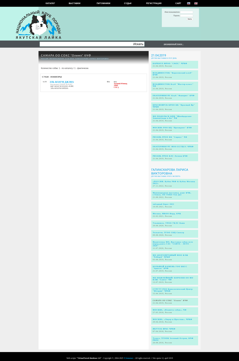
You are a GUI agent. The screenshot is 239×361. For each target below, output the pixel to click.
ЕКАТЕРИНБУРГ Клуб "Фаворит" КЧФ (174, 95)
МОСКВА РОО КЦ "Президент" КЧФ (172, 128)
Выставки (74, 3)
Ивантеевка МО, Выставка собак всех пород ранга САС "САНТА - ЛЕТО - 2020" (173, 244)
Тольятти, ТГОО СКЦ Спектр (168, 232)
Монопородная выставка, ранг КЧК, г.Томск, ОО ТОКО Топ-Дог (172, 194)
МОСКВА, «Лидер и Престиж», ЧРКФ (172, 319)
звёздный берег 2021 (163, 204)
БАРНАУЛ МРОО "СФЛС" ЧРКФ (170, 63)
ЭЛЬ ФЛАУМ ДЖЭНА (62, 82)
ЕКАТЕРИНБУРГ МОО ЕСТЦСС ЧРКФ (173, 146)
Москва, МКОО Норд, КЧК (167, 214)
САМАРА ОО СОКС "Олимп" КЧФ (66, 55)
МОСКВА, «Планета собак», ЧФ (170, 310)
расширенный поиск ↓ (174, 44)
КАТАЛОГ (50, 3)
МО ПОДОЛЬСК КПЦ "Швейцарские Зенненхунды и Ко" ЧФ (172, 117)
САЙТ (178, 3)
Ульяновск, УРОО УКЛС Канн (169, 223)
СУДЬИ (127, 3)
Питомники (103, 3)
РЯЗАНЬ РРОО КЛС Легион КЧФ (170, 156)
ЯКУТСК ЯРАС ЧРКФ (164, 329)
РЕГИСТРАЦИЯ (153, 3)
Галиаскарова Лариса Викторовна (169, 171)
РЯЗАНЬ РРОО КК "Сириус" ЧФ (170, 137)
